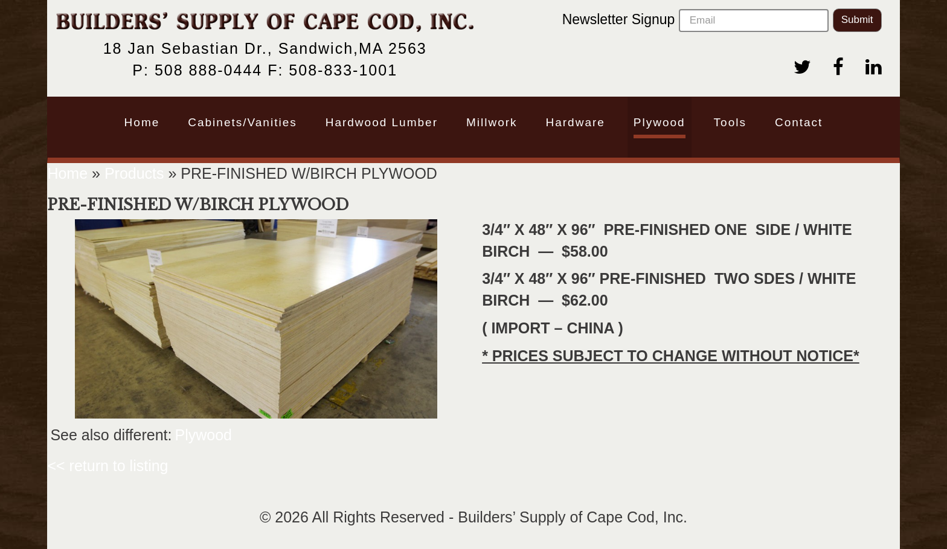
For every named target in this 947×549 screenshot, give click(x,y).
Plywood (659, 123)
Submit (857, 19)
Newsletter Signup (695, 20)
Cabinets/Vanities (242, 123)
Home (142, 123)
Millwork (492, 123)
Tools (730, 123)
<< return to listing (107, 465)
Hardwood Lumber (382, 123)
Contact (799, 123)
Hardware (575, 123)
